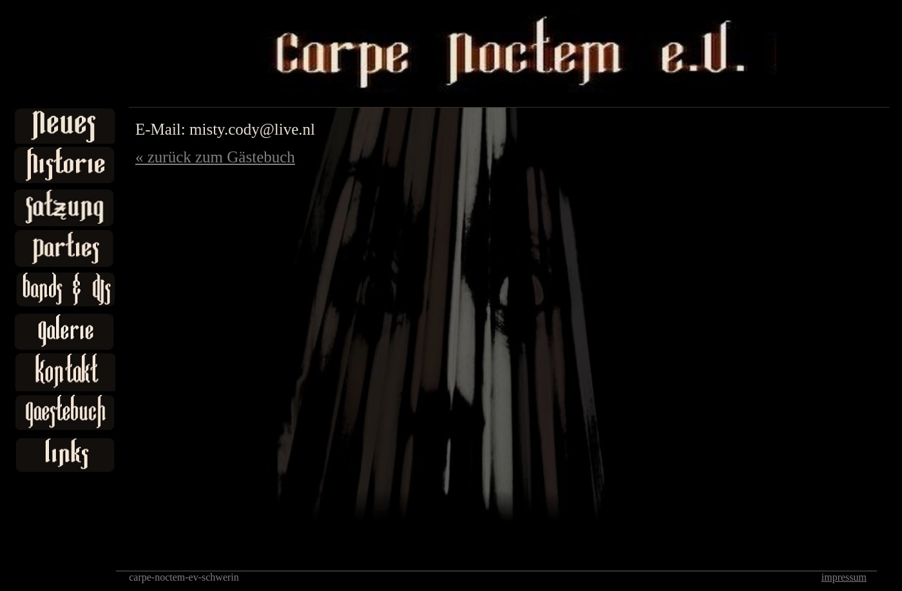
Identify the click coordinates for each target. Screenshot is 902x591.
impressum (844, 577)
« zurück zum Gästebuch (215, 157)
